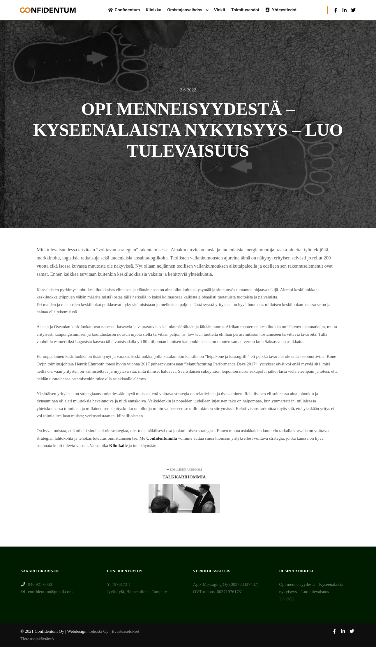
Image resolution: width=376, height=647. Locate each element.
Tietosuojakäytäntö (37, 639)
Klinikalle (118, 445)
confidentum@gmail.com (47, 591)
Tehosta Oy (99, 631)
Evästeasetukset (125, 631)
